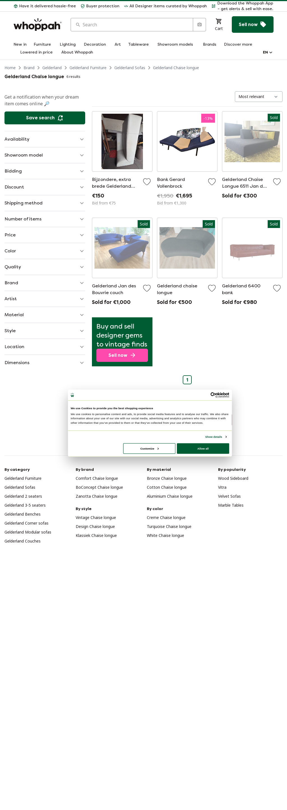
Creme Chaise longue (166, 517)
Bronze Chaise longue (167, 478)
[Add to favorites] (146, 181)
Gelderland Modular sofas (27, 532)
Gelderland (52, 67)
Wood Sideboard (233, 478)
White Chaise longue (165, 535)
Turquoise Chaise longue (169, 526)
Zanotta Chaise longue (96, 496)
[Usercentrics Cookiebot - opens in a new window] (213, 395)
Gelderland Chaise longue (176, 67)
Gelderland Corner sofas (26, 523)
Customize (149, 448)
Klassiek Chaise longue (96, 535)
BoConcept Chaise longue (99, 487)
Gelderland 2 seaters (23, 496)
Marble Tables (231, 505)
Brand (29, 67)
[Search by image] (199, 24)
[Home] (37, 24)
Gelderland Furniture (88, 67)
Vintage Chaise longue (96, 517)
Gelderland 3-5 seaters (25, 505)
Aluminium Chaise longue (170, 496)
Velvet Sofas (229, 496)
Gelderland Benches (22, 514)
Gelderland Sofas (129, 67)
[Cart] (219, 24)
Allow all (203, 448)
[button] (44, 6)
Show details (213, 436)
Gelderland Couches (22, 541)
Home (10, 67)
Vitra (222, 487)
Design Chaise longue (95, 526)
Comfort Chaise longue (97, 478)
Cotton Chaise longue (167, 487)
